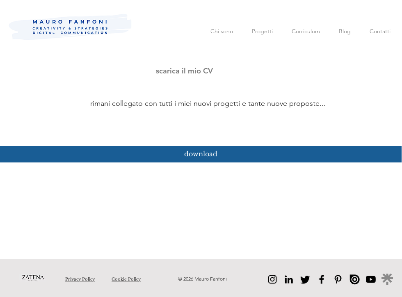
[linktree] (387, 279)
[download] (201, 154)
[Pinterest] (338, 279)
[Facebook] (321, 279)
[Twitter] (305, 279)
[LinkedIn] (289, 279)
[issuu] (354, 279)
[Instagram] (272, 279)
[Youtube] (371, 279)
